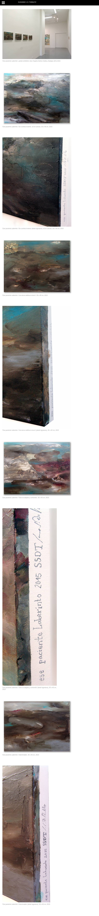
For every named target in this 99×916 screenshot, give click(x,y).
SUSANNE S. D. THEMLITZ (27, 2)
